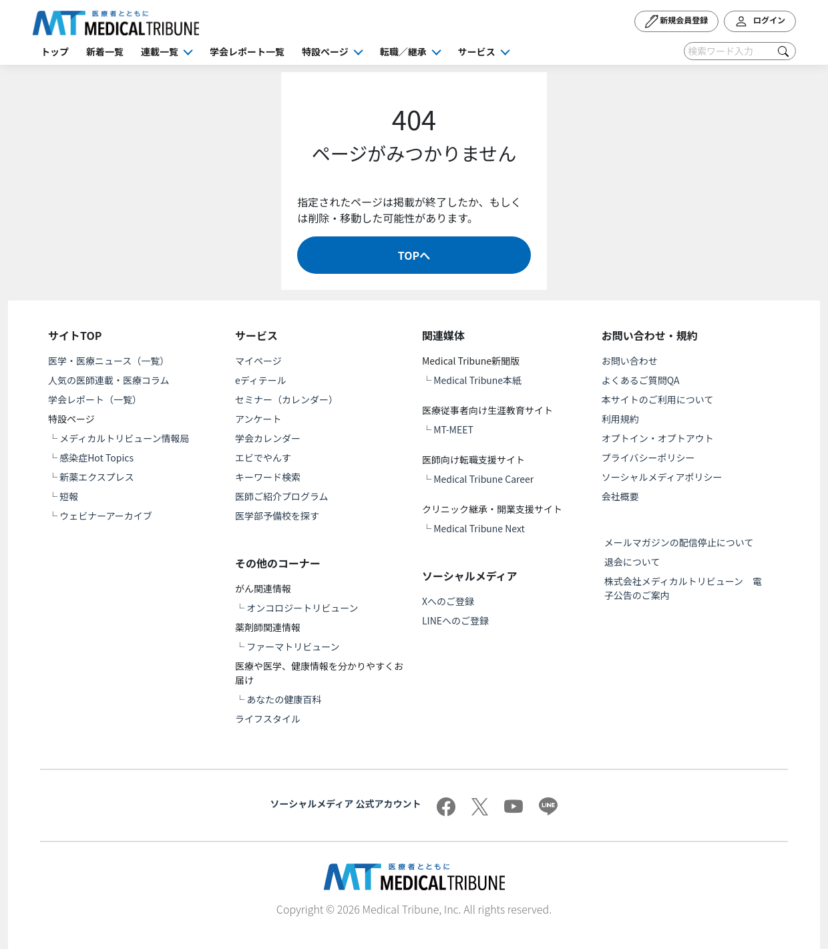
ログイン (760, 21)
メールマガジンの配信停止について (679, 542)
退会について (632, 561)
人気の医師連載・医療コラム (109, 380)
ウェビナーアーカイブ (105, 515)
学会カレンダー (267, 438)
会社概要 (620, 496)
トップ (55, 51)
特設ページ (325, 51)
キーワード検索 (267, 477)
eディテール (260, 380)
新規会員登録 (676, 21)
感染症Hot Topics (96, 457)
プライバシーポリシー (648, 457)
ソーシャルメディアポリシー (662, 477)
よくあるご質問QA (641, 380)
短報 (68, 496)
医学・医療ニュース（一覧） (108, 360)
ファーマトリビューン (292, 646)
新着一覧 (105, 51)
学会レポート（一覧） (95, 399)
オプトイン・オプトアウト (658, 438)
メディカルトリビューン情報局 (124, 438)
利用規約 (620, 418)
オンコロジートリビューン (302, 607)
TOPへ (414, 255)
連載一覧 (159, 51)
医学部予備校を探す (277, 515)
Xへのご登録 (448, 601)
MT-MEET (453, 429)
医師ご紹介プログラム (282, 496)
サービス (476, 51)
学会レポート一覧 (247, 51)
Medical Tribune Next (479, 528)
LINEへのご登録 (455, 620)
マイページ (258, 360)
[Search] (740, 51)
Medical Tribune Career (483, 479)
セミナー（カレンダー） (286, 399)
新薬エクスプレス (96, 477)
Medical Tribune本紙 (477, 380)
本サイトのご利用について (658, 399)
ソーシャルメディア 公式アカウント (345, 803)
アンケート (258, 418)
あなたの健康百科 (283, 699)
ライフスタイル (267, 718)
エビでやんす (263, 457)
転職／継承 (403, 51)
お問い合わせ (630, 360)
